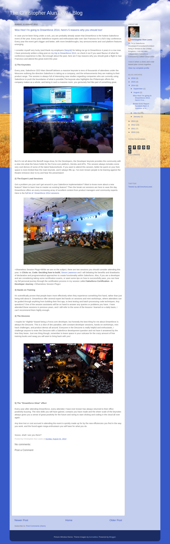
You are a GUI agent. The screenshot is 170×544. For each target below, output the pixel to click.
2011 (133, 129)
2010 (133, 132)
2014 (133, 85)
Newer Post (21, 520)
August (136, 92)
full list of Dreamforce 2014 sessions (42, 193)
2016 (133, 78)
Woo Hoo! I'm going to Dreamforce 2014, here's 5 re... (142, 98)
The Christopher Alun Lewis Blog (46, 13)
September (138, 89)
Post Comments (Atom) (36, 526)
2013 (133, 121)
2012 (133, 125)
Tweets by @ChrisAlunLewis (140, 187)
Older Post (116, 520)
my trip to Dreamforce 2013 (63, 53)
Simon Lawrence (69, 272)
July (135, 113)
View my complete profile (138, 68)
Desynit (67, 50)
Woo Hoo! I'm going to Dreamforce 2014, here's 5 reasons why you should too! (58, 30)
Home (68, 520)
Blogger (112, 537)
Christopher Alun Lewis (141, 40)
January (137, 117)
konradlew (93, 537)
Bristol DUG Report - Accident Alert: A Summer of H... (141, 106)
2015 (133, 82)
